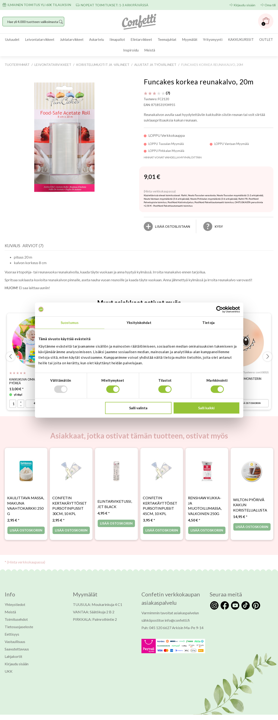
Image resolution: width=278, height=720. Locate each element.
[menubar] (139, 45)
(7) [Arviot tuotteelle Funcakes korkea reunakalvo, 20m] (157, 93)
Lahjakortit (13, 656)
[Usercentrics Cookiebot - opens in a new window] (219, 309)
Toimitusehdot (16, 619)
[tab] (13, 246)
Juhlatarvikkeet (72, 39)
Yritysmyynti (212, 39)
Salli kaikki (206, 408)
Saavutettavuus (17, 649)
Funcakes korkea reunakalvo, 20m (199, 81)
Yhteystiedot (15, 604)
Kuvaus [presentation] (12, 245)
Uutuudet (12, 39)
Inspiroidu (131, 50)
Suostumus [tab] (70, 322)
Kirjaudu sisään (244, 5)
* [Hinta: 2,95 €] (13, 520)
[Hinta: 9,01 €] (152, 177)
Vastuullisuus (15, 641)
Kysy (219, 226)
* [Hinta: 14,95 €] (240, 517)
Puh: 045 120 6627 (156, 627)
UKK (8, 671)
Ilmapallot (117, 39)
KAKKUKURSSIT (241, 39)
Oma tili (270, 5)
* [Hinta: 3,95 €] (149, 520)
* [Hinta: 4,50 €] (194, 520)
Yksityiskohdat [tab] (139, 322)
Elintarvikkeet (141, 39)
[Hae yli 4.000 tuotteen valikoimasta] (33, 21)
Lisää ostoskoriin (249, 403)
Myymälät (189, 39)
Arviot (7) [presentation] (33, 245)
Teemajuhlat (167, 39)
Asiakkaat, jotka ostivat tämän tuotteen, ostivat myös (139, 435)
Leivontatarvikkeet (39, 39)
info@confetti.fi (177, 620)
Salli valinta (138, 408)
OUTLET (266, 39)
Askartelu (96, 39)
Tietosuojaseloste (19, 626)
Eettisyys (12, 634)
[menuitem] (12, 39)
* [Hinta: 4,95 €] (103, 513)
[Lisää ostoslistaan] (172, 226)
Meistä (149, 50)
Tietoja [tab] (208, 322)
